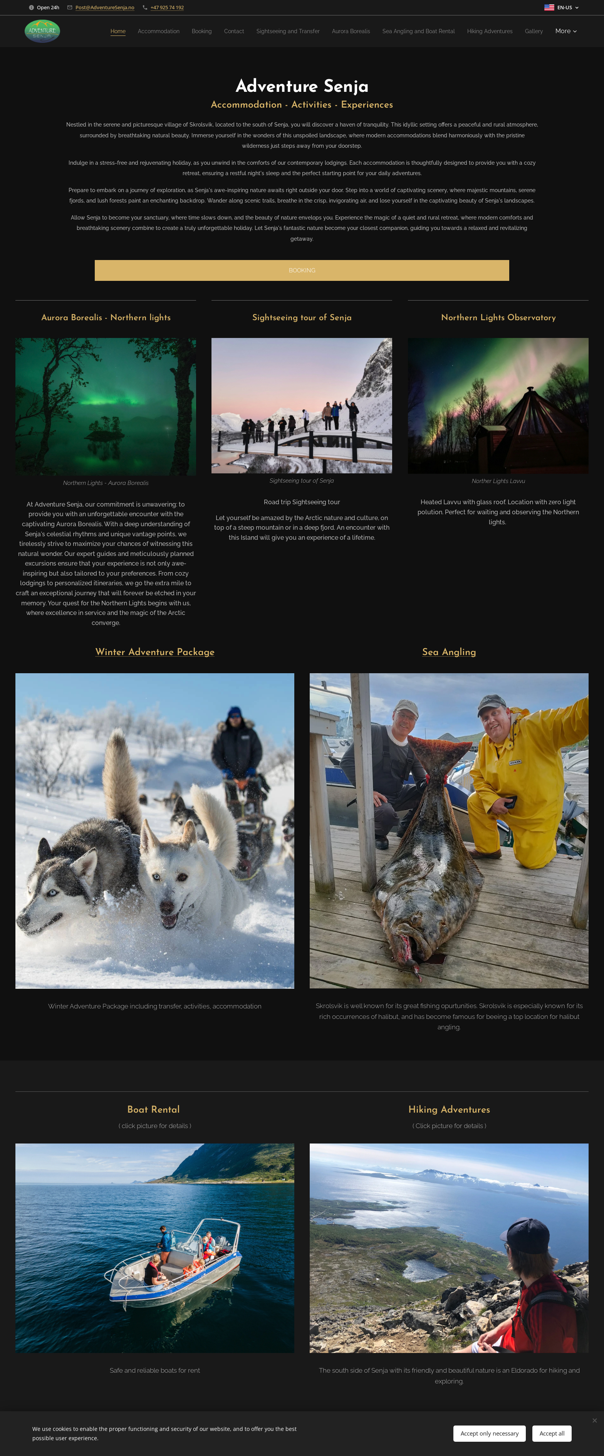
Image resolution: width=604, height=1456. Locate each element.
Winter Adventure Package (155, 652)
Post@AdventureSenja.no (105, 7)
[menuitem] (109, 31)
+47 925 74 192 (167, 7)
